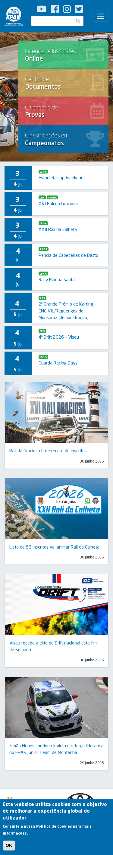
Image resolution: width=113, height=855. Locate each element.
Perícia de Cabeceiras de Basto (68, 255)
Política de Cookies (54, 828)
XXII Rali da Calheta (58, 229)
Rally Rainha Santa (57, 279)
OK (8, 847)
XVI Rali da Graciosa (58, 203)
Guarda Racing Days (58, 362)
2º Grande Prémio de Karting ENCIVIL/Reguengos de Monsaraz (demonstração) (66, 310)
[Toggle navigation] (100, 16)
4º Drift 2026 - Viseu (59, 337)
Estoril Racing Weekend (61, 177)
